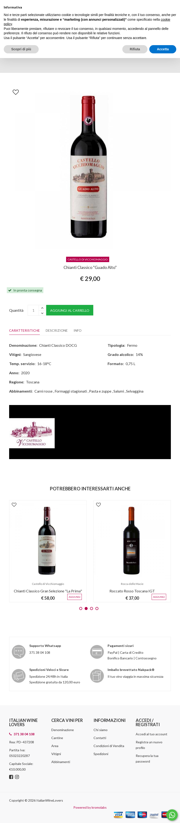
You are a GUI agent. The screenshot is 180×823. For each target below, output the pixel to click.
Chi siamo (101, 730)
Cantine (57, 738)
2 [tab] (86, 608)
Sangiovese (32, 354)
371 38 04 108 (39, 652)
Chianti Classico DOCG (58, 345)
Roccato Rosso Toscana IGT (132, 591)
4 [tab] (96, 608)
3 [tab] (91, 608)
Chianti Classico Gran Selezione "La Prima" (48, 591)
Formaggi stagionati (71, 391)
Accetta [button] (163, 49)
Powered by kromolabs (90, 807)
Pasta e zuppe (100, 391)
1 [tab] (80, 608)
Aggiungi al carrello (69, 310)
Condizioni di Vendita (109, 746)
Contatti (100, 738)
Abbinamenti (60, 762)
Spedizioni (101, 754)
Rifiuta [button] (135, 49)
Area (54, 746)
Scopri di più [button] (21, 49)
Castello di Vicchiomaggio (48, 584)
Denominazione (62, 730)
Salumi (118, 391)
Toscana (32, 382)
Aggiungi (74, 596)
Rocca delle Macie (132, 584)
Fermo (132, 345)
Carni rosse (43, 391)
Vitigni (56, 754)
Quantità (16, 310)
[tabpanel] (48, 551)
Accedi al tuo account (151, 734)
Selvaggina (134, 391)
